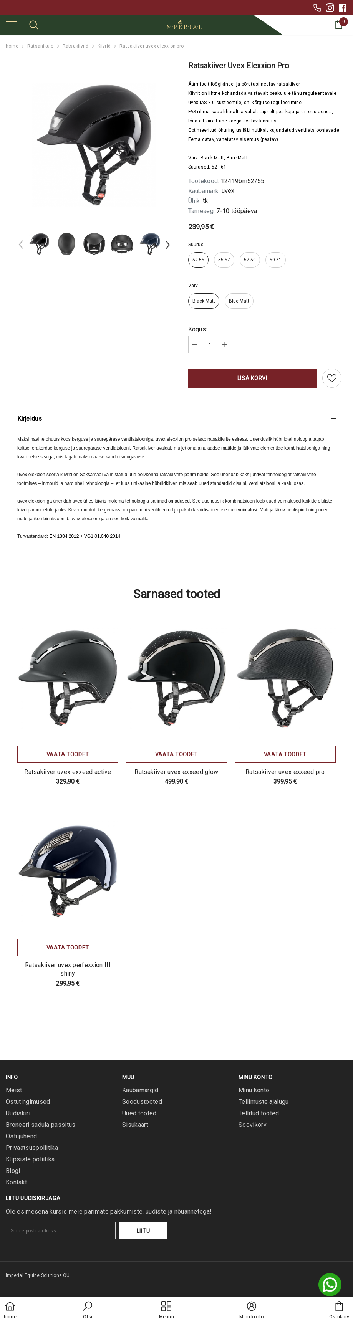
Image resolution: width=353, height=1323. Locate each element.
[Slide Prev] (21, 246)
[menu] (11, 24)
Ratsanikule (40, 46)
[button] (87, 1310)
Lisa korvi (252, 378)
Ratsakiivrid (76, 46)
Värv (193, 285)
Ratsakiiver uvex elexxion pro (151, 46)
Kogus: (197, 329)
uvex (228, 190)
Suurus (196, 244)
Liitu (143, 1231)
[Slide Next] (167, 246)
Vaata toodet (67, 754)
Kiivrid (104, 46)
